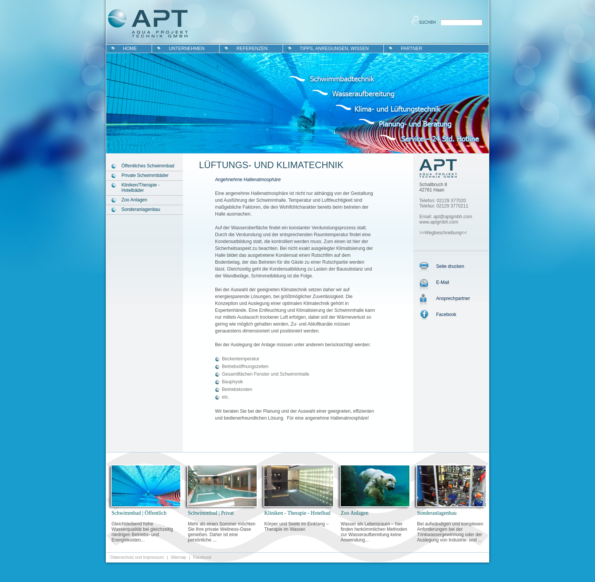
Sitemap (178, 557)
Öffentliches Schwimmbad (148, 166)
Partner (411, 48)
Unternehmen (186, 48)
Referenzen (251, 48)
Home (130, 48)
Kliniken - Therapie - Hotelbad (297, 513)
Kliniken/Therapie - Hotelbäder (140, 187)
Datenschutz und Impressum (137, 557)
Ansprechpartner (453, 298)
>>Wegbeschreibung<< (443, 232)
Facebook (446, 314)
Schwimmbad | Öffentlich (139, 513)
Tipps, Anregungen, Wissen (334, 48)
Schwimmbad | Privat (211, 513)
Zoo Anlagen (134, 200)
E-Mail (442, 282)
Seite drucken (450, 266)
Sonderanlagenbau (140, 209)
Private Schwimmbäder (144, 175)
